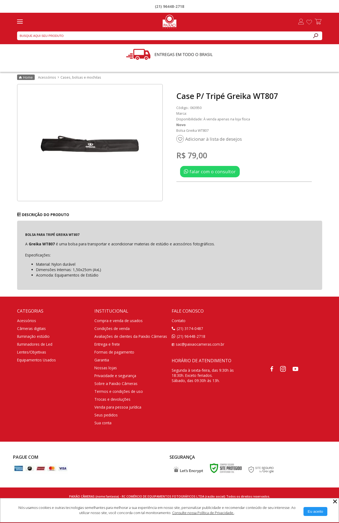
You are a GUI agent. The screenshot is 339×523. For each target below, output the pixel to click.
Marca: (181, 113)
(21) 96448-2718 (169, 6)
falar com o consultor (210, 172)
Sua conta (102, 422)
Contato (179, 320)
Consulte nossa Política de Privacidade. (203, 512)
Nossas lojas (105, 367)
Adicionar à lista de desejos (213, 139)
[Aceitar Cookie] (315, 511)
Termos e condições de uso (118, 391)
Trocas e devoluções (112, 399)
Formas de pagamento (114, 352)
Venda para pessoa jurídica (117, 407)
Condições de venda (112, 328)
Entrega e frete (107, 344)
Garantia (101, 359)
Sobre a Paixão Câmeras (115, 383)
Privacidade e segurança (115, 375)
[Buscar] (315, 35)
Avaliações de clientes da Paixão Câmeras (130, 336)
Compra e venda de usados (118, 320)
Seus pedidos (106, 415)
